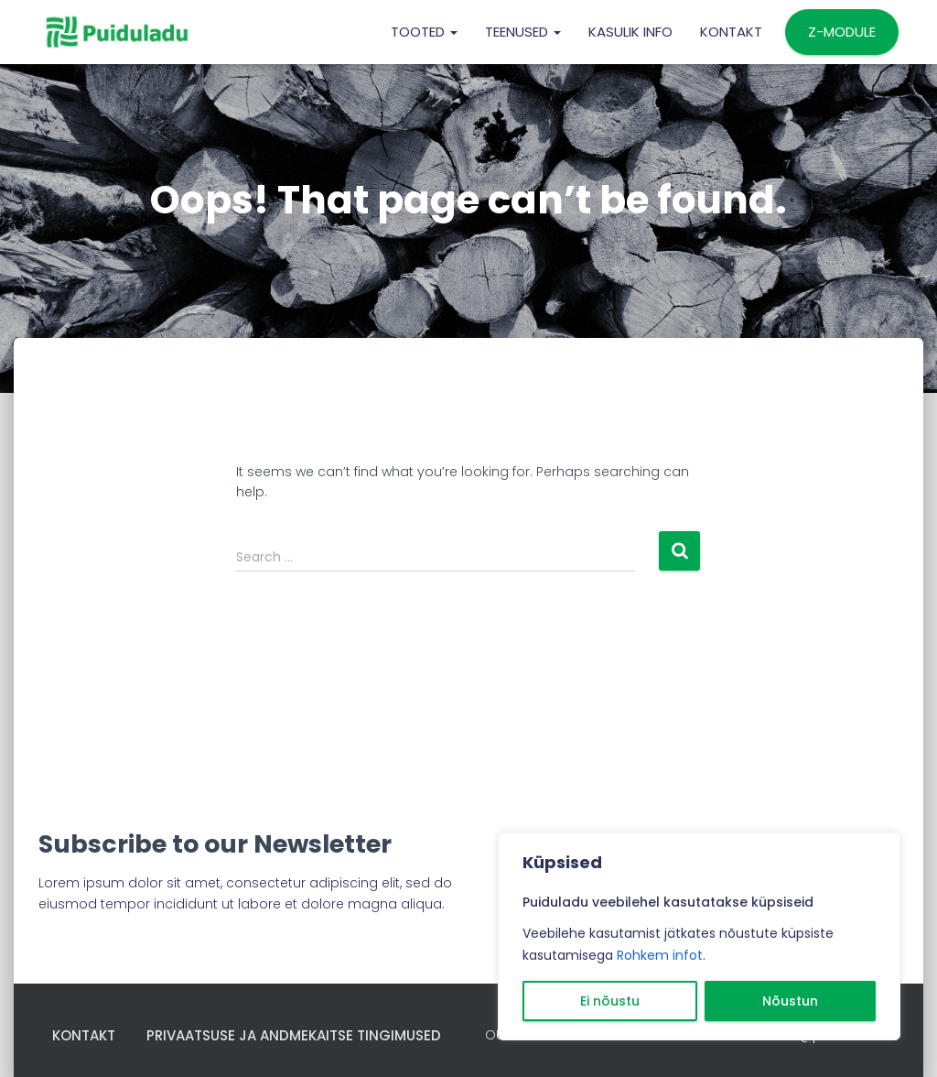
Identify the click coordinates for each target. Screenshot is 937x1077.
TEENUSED (523, 31)
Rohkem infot (660, 955)
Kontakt (731, 31)
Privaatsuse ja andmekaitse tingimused (293, 1035)
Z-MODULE (842, 31)
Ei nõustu (610, 1001)
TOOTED (424, 31)
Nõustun (790, 1001)
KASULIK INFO (630, 31)
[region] (699, 936)
